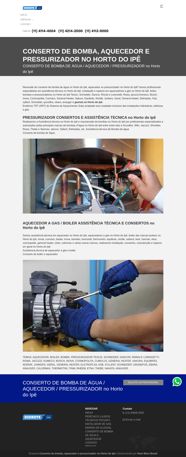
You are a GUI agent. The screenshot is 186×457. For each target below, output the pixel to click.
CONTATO (25, 24)
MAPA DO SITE (90, 446)
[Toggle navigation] (161, 6)
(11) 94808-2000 (133, 412)
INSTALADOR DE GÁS (98, 424)
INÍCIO (23, 15)
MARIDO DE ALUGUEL (98, 427)
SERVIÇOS (26, 19)
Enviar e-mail (131, 419)
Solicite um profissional (143, 382)
